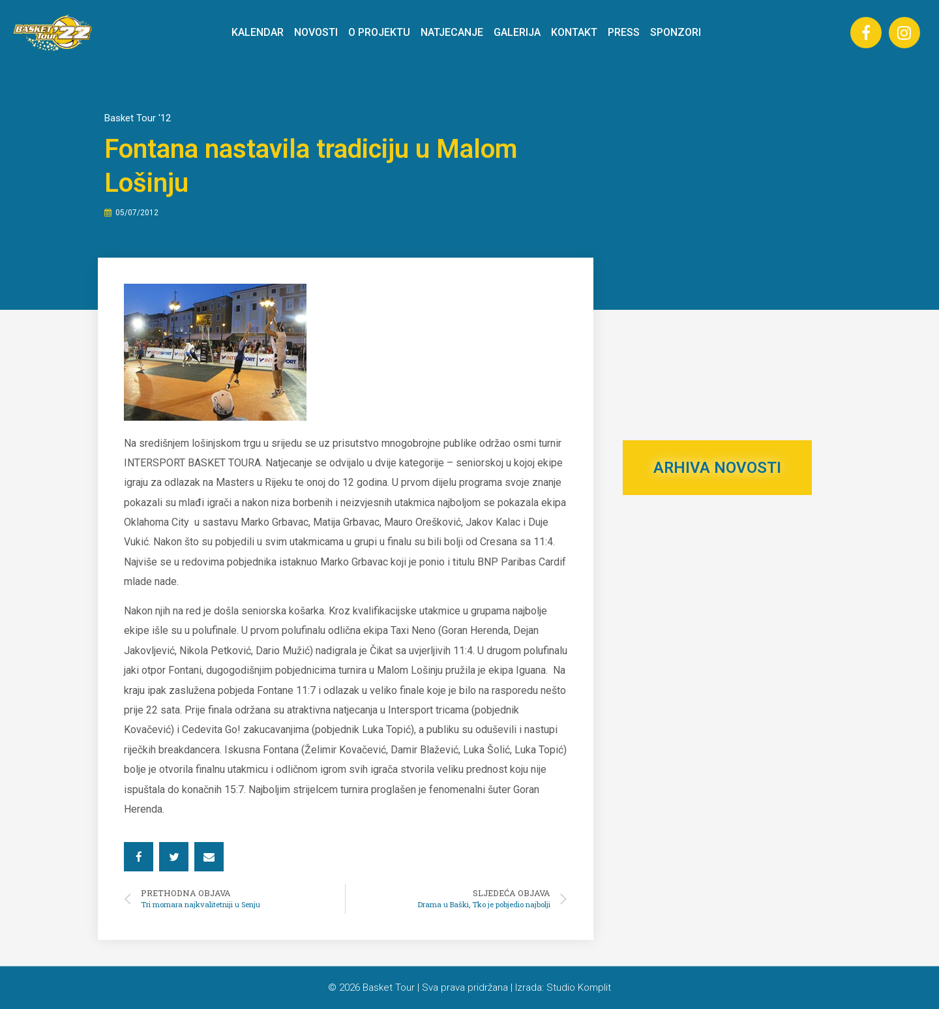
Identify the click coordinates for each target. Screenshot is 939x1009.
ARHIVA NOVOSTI (717, 468)
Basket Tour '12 (137, 118)
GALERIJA (517, 32)
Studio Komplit (578, 987)
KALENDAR (257, 32)
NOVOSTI (316, 32)
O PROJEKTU (379, 32)
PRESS (624, 32)
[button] (138, 856)
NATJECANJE (452, 32)
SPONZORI (675, 32)
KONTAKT (574, 32)
